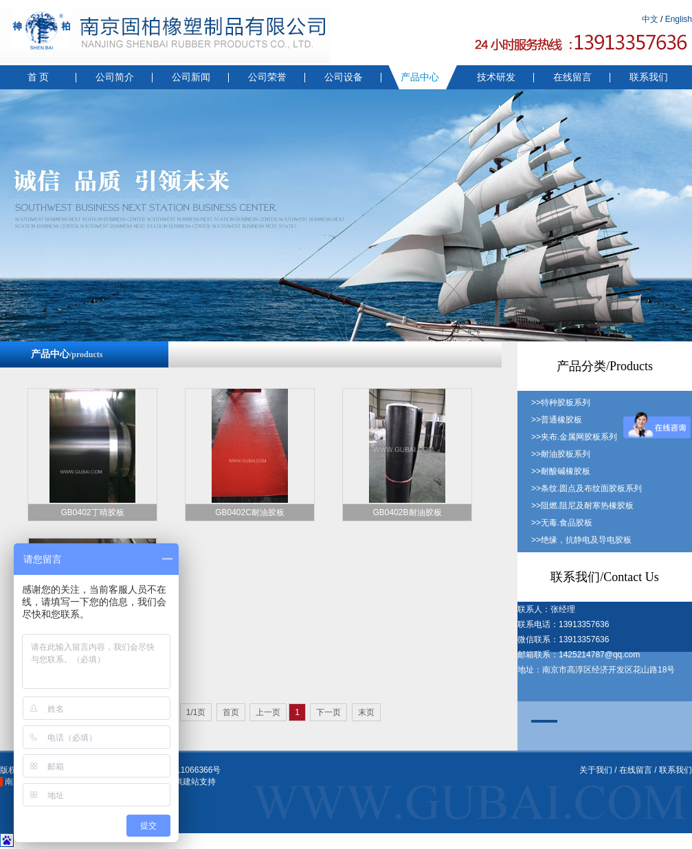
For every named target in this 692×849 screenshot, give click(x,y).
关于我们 (595, 770)
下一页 (328, 712)
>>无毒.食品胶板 (561, 523)
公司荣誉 (267, 77)
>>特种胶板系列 (560, 402)
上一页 (268, 712)
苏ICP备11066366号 (183, 770)
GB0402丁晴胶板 (92, 512)
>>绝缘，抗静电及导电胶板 (581, 540)
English (678, 19)
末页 (366, 712)
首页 (231, 712)
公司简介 (115, 77)
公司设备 (343, 77)
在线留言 (572, 77)
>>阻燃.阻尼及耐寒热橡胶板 (582, 505)
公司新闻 (191, 77)
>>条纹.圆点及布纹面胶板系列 (586, 488)
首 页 (38, 77)
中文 (650, 19)
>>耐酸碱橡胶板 (560, 471)
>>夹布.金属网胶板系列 (574, 437)
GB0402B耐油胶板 (406, 512)
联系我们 (648, 77)
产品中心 (420, 77)
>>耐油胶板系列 (560, 454)
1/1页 (196, 712)
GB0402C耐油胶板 (249, 512)
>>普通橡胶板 (556, 419)
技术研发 (496, 77)
